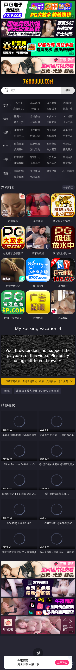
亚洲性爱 (19, 130)
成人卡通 (51, 130)
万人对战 (51, 102)
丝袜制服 (35, 122)
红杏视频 (19, 176)
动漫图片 (68, 143)
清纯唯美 (35, 149)
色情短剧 (35, 176)
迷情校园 (19, 163)
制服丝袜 (19, 135)
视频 (5, 119)
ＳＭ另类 (68, 122)
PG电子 (19, 102)
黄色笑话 (51, 163)
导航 (5, 173)
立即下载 (62, 662)
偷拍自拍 (35, 130)
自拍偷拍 (35, 116)
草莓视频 (51, 170)
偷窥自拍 (19, 143)
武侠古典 (68, 157)
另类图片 (68, 149)
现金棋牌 (51, 108)
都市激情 (19, 157)
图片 (5, 146)
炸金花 (35, 108)
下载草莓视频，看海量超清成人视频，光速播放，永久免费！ (39, 381)
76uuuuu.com (38, 81)
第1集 (7, 390)
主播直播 (51, 122)
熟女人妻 (19, 122)
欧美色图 (51, 143)
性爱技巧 (68, 163)
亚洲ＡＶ (19, 116)
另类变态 (68, 135)
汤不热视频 (68, 170)
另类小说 (35, 163)
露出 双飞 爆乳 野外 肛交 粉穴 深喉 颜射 (37, 390)
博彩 (5, 105)
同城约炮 (19, 170)
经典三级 (35, 135)
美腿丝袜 (19, 149)
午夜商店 (35, 170)
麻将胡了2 (18, 108)
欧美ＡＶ (51, 116)
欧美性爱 (68, 130)
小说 (5, 160)
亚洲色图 (35, 143)
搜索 (68, 90)
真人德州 (35, 102)
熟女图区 (51, 149)
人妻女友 (51, 157)
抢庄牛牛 (68, 108)
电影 (5, 132)
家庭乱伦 (35, 157)
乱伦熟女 (51, 135)
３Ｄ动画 (68, 116)
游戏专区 (68, 102)
